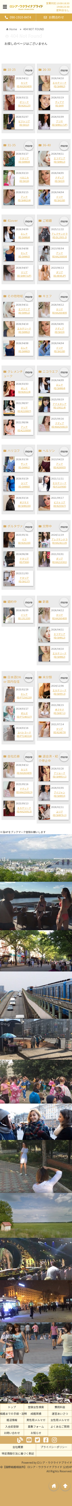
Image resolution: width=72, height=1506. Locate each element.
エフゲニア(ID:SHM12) (59, 160)
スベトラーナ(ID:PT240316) (24, 734)
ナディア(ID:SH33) (60, 179)
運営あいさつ (60, 1413)
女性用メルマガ (59, 1420)
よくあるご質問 (59, 1426)
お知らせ (36, 1433)
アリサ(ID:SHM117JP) (59, 123)
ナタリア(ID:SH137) (24, 579)
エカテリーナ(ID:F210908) (59, 484)
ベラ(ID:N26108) (24, 541)
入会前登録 (12, 1426)
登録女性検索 (36, 1407)
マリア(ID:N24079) (59, 730)
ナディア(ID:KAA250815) (59, 425)
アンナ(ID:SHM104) (24, 198)
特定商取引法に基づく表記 (18, 1453)
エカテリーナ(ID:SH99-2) (59, 692)
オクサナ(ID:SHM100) (24, 504)
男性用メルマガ (35, 1420)
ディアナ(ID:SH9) (59, 103)
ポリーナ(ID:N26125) (24, 103)
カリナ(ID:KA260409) (24, 84)
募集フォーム (36, 1426)
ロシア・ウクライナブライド (54, 1462)
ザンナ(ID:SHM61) (24, 465)
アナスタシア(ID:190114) (59, 405)
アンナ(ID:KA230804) (59, 254)
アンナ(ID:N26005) (59, 465)
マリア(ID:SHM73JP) (24, 274)
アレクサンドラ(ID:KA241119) (59, 541)
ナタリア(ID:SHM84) (24, 160)
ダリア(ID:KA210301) (59, 560)
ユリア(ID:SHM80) (24, 484)
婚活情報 (12, 1420)
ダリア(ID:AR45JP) (59, 274)
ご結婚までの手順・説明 (12, 1413)
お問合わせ (54, 17)
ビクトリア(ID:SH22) (24, 123)
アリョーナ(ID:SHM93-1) (59, 774)
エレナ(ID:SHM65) (24, 254)
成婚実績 (36, 1413)
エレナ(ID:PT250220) (24, 695)
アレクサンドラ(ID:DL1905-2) (59, 235)
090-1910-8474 (18, 17)
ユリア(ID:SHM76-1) (59, 813)
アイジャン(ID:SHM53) (59, 794)
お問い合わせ (12, 1433)
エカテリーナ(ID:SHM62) (59, 84)
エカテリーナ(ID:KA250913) (24, 809)
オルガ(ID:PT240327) (24, 715)
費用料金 (60, 1407)
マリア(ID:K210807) (24, 409)
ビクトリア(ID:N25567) (59, 504)
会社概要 (17, 1447)
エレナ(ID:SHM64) (24, 235)
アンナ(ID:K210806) (24, 428)
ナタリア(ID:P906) (24, 560)
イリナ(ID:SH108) (59, 198)
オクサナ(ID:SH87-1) (59, 711)
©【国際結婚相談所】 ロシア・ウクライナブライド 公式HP (36, 1467)
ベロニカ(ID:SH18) (24, 179)
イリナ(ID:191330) (24, 616)
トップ (12, 1407)
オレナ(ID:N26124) (24, 390)
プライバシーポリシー (54, 1447)
